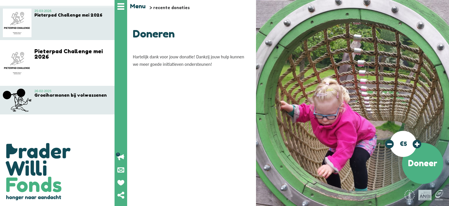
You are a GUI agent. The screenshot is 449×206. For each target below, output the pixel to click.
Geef (121, 182)
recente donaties (171, 7)
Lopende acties (121, 157)
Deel (121, 195)
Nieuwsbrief (121, 170)
